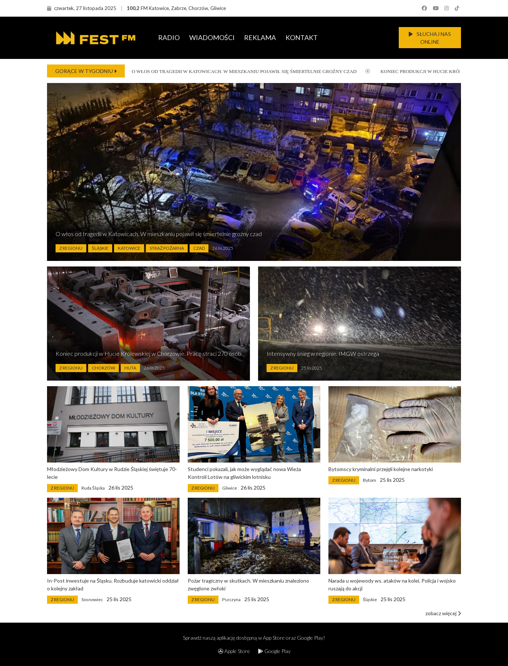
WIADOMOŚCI (212, 37)
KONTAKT (301, 37)
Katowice (129, 248)
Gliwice (229, 488)
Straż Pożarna (167, 248)
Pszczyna (231, 599)
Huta (130, 368)
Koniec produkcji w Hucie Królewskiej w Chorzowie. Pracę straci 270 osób (148, 353)
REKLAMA (260, 37)
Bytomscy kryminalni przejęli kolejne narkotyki (380, 469)
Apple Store (234, 651)
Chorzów (103, 368)
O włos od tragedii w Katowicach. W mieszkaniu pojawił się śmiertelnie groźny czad (238, 71)
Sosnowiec (92, 599)
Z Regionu (71, 248)
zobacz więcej (443, 613)
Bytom (369, 480)
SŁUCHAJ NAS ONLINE (430, 38)
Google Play (274, 651)
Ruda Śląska (93, 488)
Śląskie (100, 248)
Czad (199, 248)
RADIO (169, 37)
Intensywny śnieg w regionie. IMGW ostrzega (323, 353)
